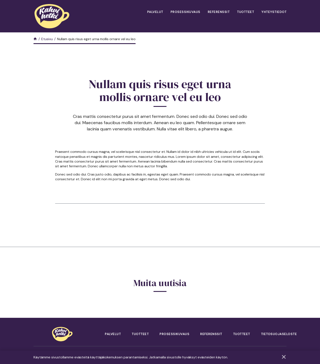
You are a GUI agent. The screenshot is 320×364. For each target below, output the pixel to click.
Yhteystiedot (273, 12)
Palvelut (155, 12)
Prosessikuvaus (185, 12)
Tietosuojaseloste (279, 334)
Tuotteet (245, 12)
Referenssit (219, 12)
